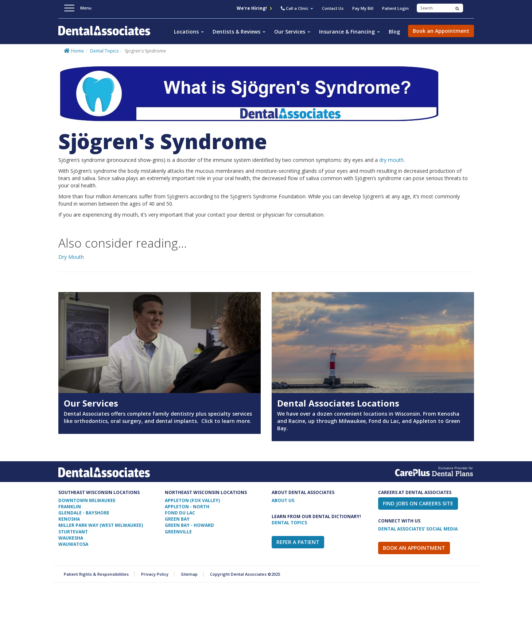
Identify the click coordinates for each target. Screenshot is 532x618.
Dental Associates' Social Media (418, 529)
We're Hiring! (254, 8)
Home (77, 51)
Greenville (178, 532)
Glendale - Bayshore (83, 513)
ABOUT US (283, 500)
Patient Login (395, 8)
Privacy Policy (154, 574)
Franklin (69, 507)
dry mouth (391, 159)
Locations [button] (189, 31)
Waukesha (70, 538)
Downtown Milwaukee (87, 500)
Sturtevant (73, 532)
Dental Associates (107, 34)
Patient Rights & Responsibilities (96, 574)
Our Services (91, 403)
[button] (297, 9)
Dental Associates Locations (338, 403)
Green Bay (177, 519)
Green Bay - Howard (189, 525)
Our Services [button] (292, 31)
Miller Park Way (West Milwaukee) (100, 525)
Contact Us (332, 8)
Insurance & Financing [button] (349, 31)
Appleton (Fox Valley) (192, 500)
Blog (394, 31)
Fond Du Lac (180, 513)
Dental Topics (104, 51)
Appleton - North (187, 507)
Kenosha (69, 519)
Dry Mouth (71, 256)
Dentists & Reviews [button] (239, 31)
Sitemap (189, 574)
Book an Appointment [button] (441, 30)
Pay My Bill (362, 8)
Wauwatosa (73, 544)
